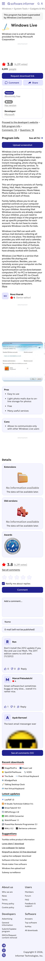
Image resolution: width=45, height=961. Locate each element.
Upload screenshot (22, 145)
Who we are (7, 892)
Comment (14, 82)
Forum (28, 896)
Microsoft (10, 114)
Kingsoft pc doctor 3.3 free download (19, 852)
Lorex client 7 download (13, 843)
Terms (4, 899)
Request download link (22, 76)
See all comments (11, 569)
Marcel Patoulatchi (22, 678)
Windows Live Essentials (19, 17)
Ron (14, 641)
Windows (7, 8)
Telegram (4, 945)
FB (4, 950)
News (4, 896)
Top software (31, 922)
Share (35, 82)
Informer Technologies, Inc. (29, 955)
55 (9, 130)
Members (29, 892)
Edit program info (11, 126)
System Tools (21, 8)
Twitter (4, 955)
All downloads (31, 930)
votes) (20, 64)
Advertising (7, 919)
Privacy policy (8, 903)
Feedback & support (30, 904)
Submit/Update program (9, 930)
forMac (28, 926)
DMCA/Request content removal (9, 936)
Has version (10, 105)
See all (34, 138)
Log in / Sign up (42, 3)
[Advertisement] (22, 52)
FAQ (27, 899)
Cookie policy (8, 907)
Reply (24, 668)
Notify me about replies (16, 583)
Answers (29, 919)
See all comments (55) (22, 753)
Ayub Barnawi (19, 717)
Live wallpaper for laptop (13, 847)
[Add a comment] (22, 607)
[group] (22, 361)
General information (7, 923)
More (4, 286)
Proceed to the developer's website (20, 122)
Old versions (10, 500)
